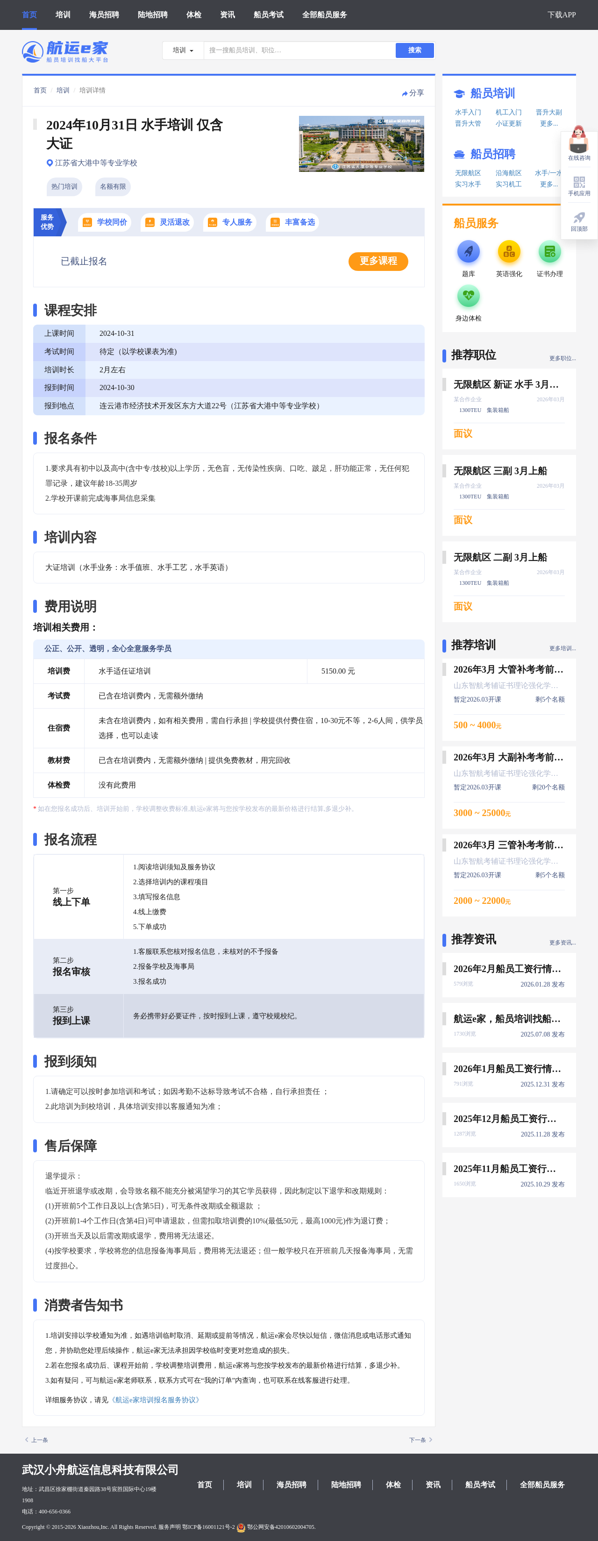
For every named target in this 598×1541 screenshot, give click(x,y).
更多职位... (562, 358)
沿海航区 (509, 173)
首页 (29, 15)
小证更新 (509, 123)
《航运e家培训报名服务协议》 (155, 1400)
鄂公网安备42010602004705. (276, 1527)
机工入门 (509, 112)
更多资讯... (562, 942)
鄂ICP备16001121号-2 (208, 1527)
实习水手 (468, 184)
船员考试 (269, 15)
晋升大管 (468, 123)
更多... (549, 123)
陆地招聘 (153, 15)
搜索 (414, 50)
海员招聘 (104, 15)
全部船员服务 (324, 15)
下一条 (420, 1440)
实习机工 (509, 184)
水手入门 (468, 112)
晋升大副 (549, 112)
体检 (193, 15)
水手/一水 (549, 173)
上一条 (36, 1440)
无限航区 (468, 173)
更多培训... (562, 648)
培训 (63, 15)
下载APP (562, 15)
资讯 (227, 15)
